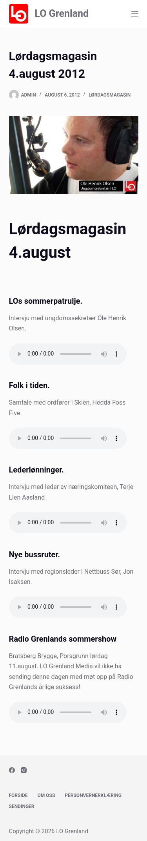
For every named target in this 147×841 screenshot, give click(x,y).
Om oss (46, 795)
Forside (18, 795)
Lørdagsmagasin (110, 95)
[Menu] (134, 13)
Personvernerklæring (93, 795)
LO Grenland (61, 13)
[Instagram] (24, 770)
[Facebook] (12, 770)
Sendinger (21, 806)
